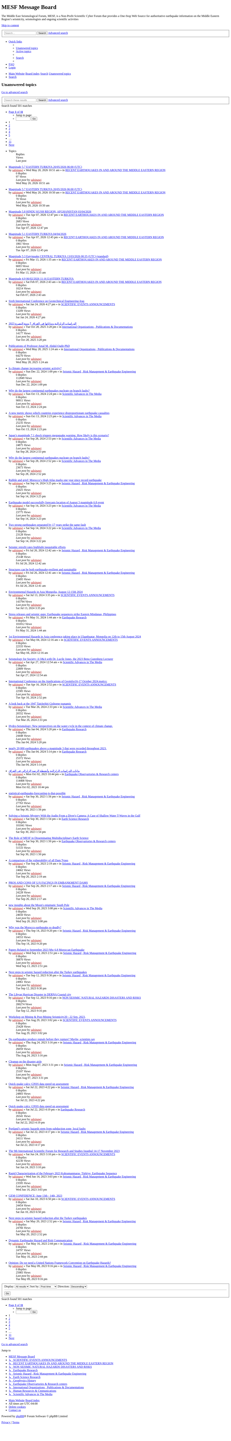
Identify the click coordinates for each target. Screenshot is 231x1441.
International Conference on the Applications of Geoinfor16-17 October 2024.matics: (58, 681)
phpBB (20, 1416)
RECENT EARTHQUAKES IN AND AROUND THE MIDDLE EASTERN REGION (115, 170)
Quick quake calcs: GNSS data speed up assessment (39, 1083)
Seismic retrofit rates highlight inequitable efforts (37, 547)
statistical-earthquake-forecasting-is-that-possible (37, 793)
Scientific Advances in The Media (81, 393)
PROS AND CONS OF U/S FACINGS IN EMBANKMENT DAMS (48, 882)
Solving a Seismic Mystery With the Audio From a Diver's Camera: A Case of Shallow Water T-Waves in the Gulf (74, 815)
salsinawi (17, 170)
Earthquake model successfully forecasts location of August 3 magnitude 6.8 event (56, 502)
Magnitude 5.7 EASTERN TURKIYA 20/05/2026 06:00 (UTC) (45, 166)
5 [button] (9, 135)
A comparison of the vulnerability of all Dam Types (38, 860)
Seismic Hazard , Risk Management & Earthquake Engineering (99, 371)
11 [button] (10, 141)
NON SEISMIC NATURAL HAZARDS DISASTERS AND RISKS (101, 997)
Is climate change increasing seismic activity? (35, 368)
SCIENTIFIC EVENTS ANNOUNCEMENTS (88, 304)
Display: (16, 1286)
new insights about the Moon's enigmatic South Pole (39, 905)
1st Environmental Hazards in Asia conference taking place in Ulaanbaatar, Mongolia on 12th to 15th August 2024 (75, 636)
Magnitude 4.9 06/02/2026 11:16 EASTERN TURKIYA (41, 278)
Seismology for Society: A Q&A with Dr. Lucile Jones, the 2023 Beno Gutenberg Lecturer (61, 658)
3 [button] (9, 128)
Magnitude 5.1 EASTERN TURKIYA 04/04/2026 (37, 233)
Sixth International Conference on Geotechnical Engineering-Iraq (46, 301)
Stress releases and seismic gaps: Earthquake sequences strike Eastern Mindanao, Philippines (62, 614)
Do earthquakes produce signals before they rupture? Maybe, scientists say (52, 1039)
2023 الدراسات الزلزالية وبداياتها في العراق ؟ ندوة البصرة (42, 323)
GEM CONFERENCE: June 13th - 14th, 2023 (35, 1195)
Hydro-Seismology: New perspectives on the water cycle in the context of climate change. (61, 726)
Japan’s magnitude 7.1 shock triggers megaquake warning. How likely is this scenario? (59, 435)
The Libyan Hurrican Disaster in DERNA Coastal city (40, 994)
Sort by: (43, 1286)
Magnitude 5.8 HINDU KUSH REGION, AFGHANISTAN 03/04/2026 (50, 211)
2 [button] (9, 125)
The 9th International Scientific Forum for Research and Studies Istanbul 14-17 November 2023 (64, 1151)
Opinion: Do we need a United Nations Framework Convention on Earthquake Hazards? (60, 1262)
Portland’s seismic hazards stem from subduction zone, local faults (47, 1128)
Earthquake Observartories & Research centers (92, 774)
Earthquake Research (74, 617)
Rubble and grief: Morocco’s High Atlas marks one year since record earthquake (55, 480)
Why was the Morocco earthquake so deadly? (35, 927)
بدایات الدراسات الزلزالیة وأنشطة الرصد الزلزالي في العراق (44, 770)
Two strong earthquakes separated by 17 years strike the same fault (47, 524)
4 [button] (9, 131)
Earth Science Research (75, 818)
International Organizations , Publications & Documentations (97, 326)
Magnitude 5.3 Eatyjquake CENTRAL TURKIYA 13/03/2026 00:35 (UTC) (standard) (58, 256)
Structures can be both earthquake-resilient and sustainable (43, 569)
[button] (16, 111)
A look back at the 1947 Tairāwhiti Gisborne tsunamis (40, 703)
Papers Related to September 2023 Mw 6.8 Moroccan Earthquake (46, 949)
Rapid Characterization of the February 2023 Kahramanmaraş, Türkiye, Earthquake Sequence (63, 1173)
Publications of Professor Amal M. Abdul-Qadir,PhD (39, 345)
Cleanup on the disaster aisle (25, 1061)
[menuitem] (27, 48)
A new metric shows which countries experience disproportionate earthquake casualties (59, 413)
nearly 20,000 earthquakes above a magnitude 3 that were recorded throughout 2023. (57, 748)
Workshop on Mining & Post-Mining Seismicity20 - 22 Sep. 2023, (47, 1016)
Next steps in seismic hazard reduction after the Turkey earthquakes (48, 972)
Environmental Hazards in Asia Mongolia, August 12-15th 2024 (46, 591)
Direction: (72, 1286)
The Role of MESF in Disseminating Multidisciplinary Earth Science (49, 838)
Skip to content (10, 25)
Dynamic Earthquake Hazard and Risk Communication (40, 1240)
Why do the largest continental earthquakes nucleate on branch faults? (49, 390)
